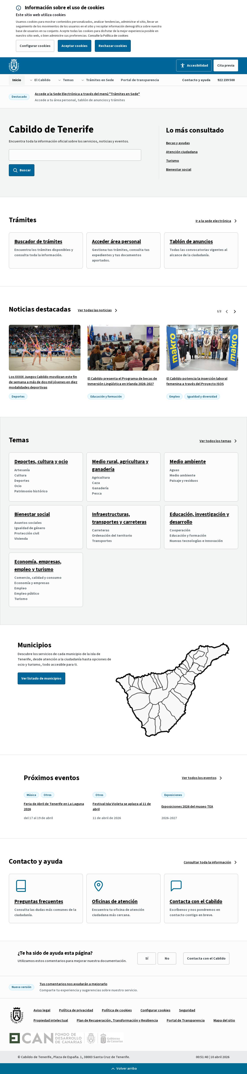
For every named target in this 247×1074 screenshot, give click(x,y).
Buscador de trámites (38, 241)
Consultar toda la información (207, 862)
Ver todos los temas (215, 441)
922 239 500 (226, 80)
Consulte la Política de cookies (108, 36)
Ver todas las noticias (95, 310)
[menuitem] (17, 80)
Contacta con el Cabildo (196, 901)
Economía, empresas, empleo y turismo (37, 565)
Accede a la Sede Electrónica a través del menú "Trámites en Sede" (87, 94)
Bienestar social (32, 514)
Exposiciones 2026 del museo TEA (187, 806)
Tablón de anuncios (191, 241)
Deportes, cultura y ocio (41, 461)
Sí (146, 958)
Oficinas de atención (115, 901)
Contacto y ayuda (196, 80)
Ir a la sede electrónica (213, 221)
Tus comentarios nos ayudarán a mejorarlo (73, 984)
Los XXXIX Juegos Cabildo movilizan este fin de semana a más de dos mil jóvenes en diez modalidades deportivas (43, 382)
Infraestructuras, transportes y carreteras (119, 518)
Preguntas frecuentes (38, 901)
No (167, 958)
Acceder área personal (116, 241)
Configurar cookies (35, 45)
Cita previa (225, 65)
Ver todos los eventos (199, 777)
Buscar (22, 170)
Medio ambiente (188, 461)
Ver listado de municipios (41, 678)
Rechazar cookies (113, 45)
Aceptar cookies (75, 45)
